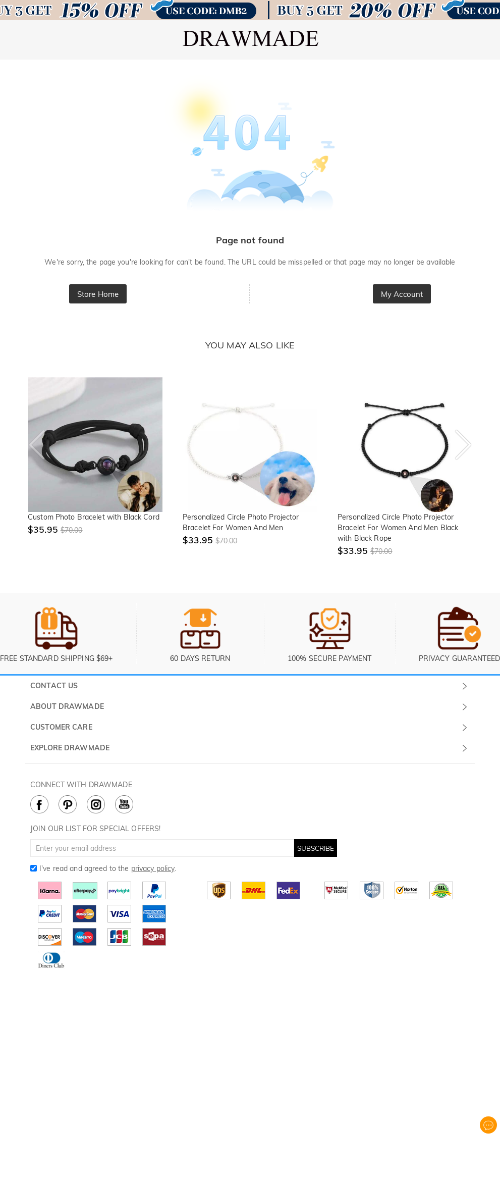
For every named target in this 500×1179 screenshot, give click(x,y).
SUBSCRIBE (315, 848)
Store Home (98, 294)
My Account (402, 294)
